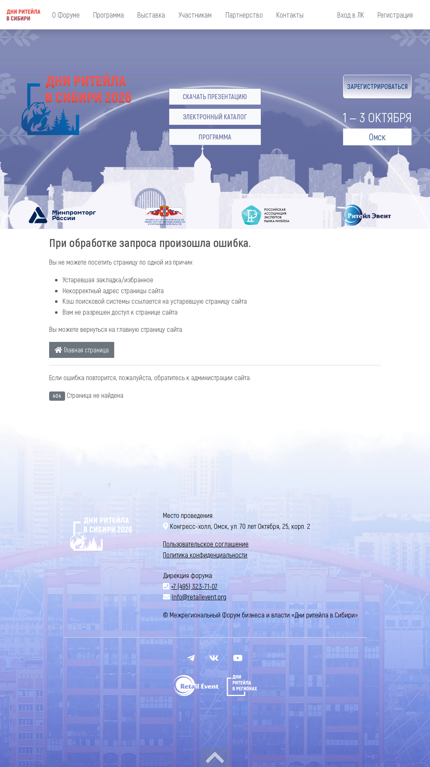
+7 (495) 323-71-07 (194, 586)
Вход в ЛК (350, 14)
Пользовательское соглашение (206, 543)
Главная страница (82, 350)
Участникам (195, 14)
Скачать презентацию (215, 96)
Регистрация (395, 14)
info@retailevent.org (199, 596)
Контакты (290, 14)
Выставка (151, 14)
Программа (108, 14)
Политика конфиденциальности (205, 554)
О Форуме (66, 14)
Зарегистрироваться (377, 86)
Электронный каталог (215, 117)
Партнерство (244, 14)
